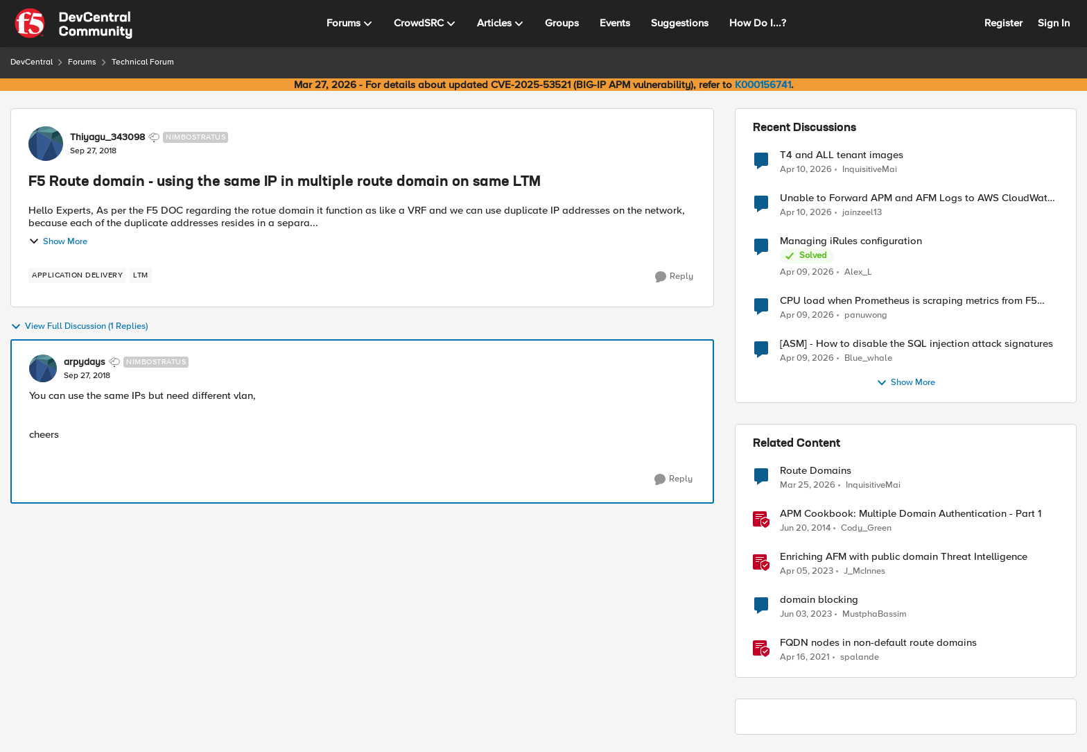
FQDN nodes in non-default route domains (878, 643)
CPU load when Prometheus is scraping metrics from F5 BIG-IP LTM (908, 301)
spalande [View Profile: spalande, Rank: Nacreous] (859, 657)
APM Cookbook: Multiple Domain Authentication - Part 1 (910, 514)
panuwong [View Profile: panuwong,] (865, 315)
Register (1003, 23)
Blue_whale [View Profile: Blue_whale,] (868, 358)
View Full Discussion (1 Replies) (79, 326)
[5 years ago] (805, 657)
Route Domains (815, 471)
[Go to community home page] (73, 23)
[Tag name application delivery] (77, 275)
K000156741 (763, 84)
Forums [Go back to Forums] (82, 62)
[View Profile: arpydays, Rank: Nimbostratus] (43, 368)
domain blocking (819, 600)
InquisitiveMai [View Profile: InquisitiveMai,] (869, 169)
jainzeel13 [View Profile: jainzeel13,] (862, 212)
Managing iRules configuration (851, 241)
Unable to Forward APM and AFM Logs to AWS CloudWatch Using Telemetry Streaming (919, 198)
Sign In (1054, 23)
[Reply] (674, 277)
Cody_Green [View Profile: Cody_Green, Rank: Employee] (866, 528)
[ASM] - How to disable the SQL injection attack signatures (916, 344)
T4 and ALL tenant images (841, 155)
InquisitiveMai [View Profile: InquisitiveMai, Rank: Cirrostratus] (873, 485)
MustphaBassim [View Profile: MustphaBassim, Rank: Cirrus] (874, 614)
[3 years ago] (806, 571)
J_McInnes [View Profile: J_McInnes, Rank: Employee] (864, 571)
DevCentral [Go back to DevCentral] (31, 62)
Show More (57, 241)
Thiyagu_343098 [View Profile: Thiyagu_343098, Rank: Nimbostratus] (107, 137)
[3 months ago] (806, 169)
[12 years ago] (805, 528)
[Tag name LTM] (141, 275)
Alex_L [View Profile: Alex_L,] (858, 272)
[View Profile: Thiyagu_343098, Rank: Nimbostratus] (45, 143)
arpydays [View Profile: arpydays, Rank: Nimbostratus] (84, 362)
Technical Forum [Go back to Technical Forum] (143, 62)
